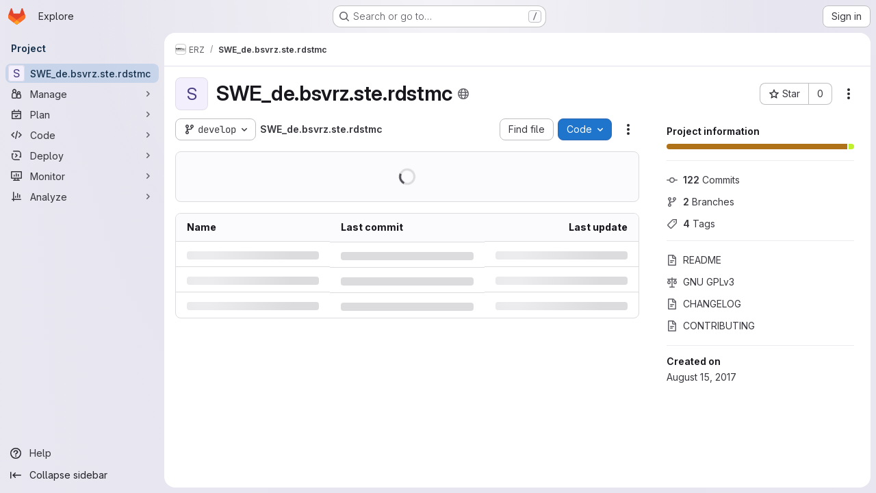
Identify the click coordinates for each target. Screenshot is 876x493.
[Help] (82, 453)
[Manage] (82, 93)
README (694, 260)
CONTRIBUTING (711, 325)
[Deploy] (82, 155)
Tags (691, 223)
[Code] (82, 134)
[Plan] (82, 114)
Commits (703, 180)
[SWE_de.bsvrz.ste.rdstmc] (82, 73)
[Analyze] (82, 196)
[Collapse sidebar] (82, 475)
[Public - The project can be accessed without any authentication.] (463, 93)
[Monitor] (82, 176)
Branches (700, 201)
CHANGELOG (704, 303)
